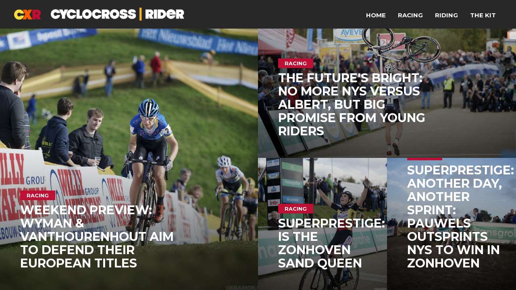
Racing (410, 15)
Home (376, 15)
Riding (446, 15)
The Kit (483, 15)
